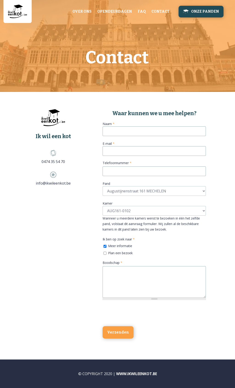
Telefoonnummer (117, 163)
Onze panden (205, 11)
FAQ (142, 11)
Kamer (107, 203)
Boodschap (112, 262)
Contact (160, 11)
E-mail (109, 143)
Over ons (82, 11)
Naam (109, 124)
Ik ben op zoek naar (119, 239)
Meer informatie (120, 246)
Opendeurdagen (114, 11)
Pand (106, 183)
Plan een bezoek (120, 253)
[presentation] (137, 313)
